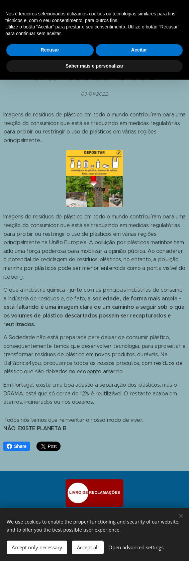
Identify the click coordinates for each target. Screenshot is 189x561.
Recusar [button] (50, 50)
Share (16, 446)
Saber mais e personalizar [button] (94, 66)
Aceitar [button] (139, 50)
